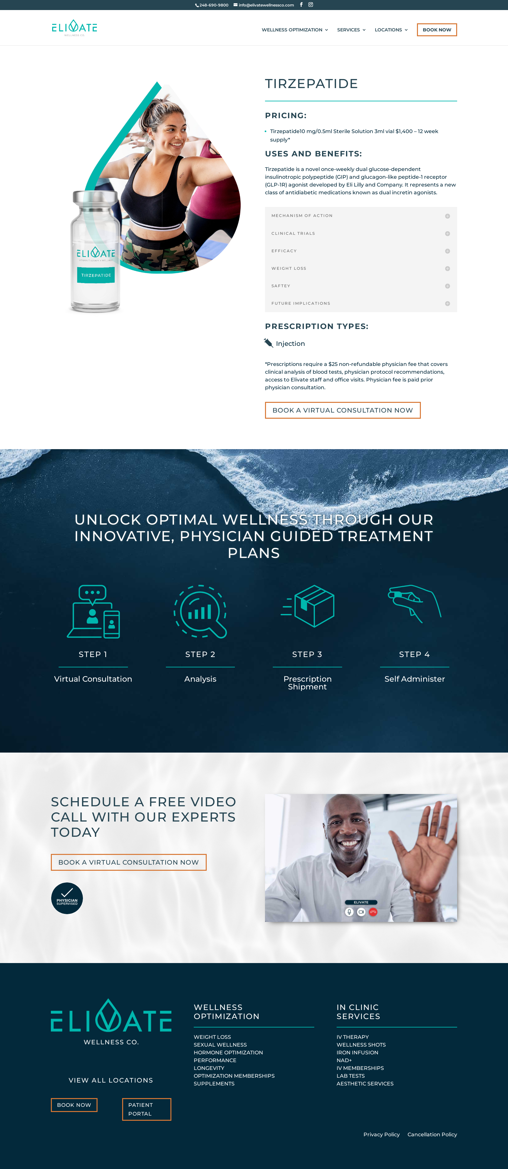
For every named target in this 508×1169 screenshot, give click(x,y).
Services (348, 30)
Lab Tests (351, 1076)
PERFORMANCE (215, 1060)
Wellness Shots (361, 1045)
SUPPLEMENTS (214, 1084)
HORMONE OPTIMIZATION (228, 1053)
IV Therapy (353, 1037)
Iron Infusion (357, 1053)
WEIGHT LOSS (212, 1037)
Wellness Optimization (292, 30)
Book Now (437, 30)
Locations (388, 30)
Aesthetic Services (365, 1084)
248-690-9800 (214, 5)
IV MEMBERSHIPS (360, 1068)
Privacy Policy (382, 1134)
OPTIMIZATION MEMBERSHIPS (234, 1076)
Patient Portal (140, 1109)
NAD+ (344, 1060)
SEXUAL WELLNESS (220, 1045)
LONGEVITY (209, 1068)
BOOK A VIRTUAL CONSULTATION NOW (342, 410)
